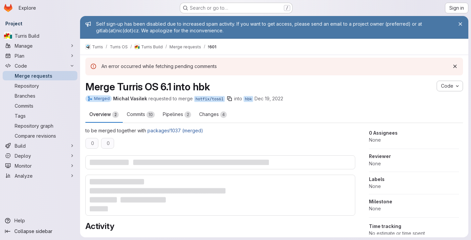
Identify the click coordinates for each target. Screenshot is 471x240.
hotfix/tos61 (209, 99)
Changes (213, 114)
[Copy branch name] (229, 99)
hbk (248, 99)
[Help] (40, 220)
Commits (141, 114)
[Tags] (40, 115)
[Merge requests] (40, 75)
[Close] (460, 24)
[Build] (40, 145)
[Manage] (40, 45)
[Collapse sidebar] (40, 231)
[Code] (40, 65)
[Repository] (40, 85)
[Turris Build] (40, 35)
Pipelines (177, 114)
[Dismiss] (455, 66)
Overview (104, 114)
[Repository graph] (40, 125)
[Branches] (40, 95)
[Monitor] (40, 165)
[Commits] (40, 105)
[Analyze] (40, 175)
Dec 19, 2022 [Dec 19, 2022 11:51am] (269, 98)
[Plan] (40, 55)
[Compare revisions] (40, 135)
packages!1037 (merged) (175, 130)
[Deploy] (40, 155)
